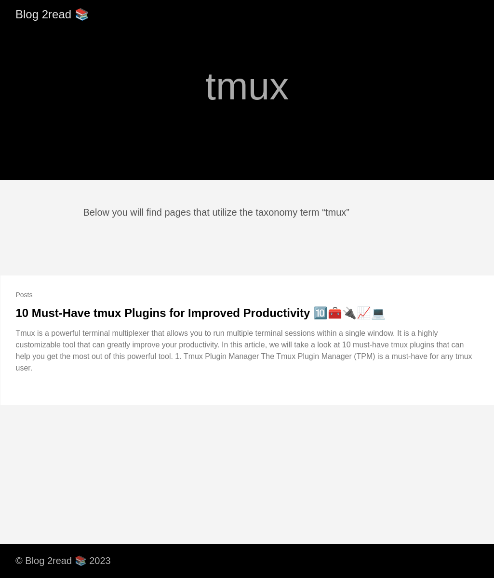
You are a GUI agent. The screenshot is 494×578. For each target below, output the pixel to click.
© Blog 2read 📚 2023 (63, 560)
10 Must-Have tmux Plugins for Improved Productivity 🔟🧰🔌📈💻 (201, 312)
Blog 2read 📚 (52, 14)
